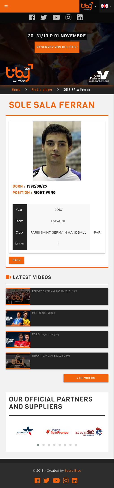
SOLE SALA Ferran (77, 89)
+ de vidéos (86, 378)
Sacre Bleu (73, 470)
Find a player (42, 89)
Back (17, 260)
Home (16, 89)
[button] (38, 445)
